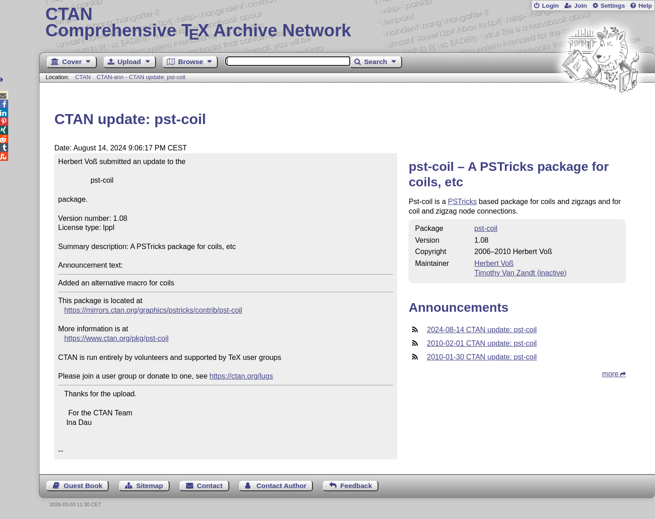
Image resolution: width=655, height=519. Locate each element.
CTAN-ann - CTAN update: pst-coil (140, 77)
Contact (210, 485)
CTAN (83, 77)
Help (645, 5)
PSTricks (462, 201)
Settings (612, 5)
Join (580, 5)
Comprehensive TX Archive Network (347, 23)
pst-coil (486, 228)
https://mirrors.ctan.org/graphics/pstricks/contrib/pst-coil (153, 310)
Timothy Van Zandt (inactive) (520, 273)
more (610, 374)
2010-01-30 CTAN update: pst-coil (482, 357)
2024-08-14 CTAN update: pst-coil (482, 330)
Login (550, 5)
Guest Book (83, 485)
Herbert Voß (494, 263)
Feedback (356, 485)
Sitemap (149, 485)
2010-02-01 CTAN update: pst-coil (482, 343)
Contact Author (282, 485)
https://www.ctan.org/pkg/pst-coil (116, 338)
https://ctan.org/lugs (241, 376)
